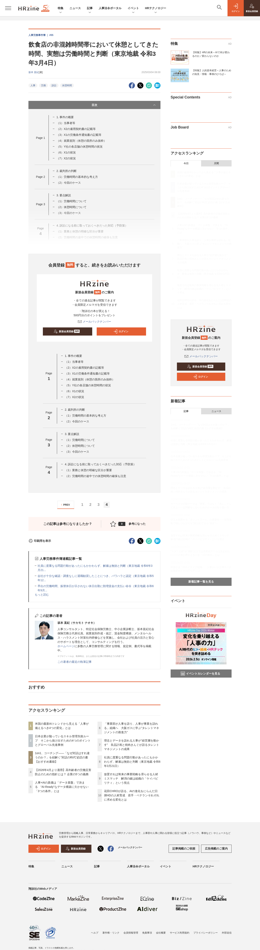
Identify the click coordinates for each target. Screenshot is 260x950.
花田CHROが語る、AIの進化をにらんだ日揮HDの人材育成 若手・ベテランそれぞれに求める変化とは (131, 795)
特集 (60, 8)
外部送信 (227, 932)
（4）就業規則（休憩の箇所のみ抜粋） (81, 140)
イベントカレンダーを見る (200, 673)
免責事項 (147, 932)
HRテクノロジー (155, 8)
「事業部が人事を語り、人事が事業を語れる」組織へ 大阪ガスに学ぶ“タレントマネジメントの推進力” (131, 728)
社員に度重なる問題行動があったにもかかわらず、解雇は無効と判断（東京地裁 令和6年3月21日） (132, 762)
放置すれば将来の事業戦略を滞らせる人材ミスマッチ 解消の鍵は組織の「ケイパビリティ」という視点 (131, 778)
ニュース (75, 8)
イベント (133, 8)
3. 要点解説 (63, 195)
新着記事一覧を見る (201, 581)
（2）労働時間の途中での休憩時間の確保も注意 (95, 476)
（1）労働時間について (71, 201)
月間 (216, 163)
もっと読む (42, 594)
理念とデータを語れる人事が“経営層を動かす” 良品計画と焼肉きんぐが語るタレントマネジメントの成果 (131, 745)
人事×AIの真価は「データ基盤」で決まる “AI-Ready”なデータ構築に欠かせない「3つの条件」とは (62, 787)
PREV (65, 504)
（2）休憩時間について (71, 207)
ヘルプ (94, 932)
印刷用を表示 (39, 540)
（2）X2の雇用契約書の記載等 (76, 129)
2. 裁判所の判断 (66, 171)
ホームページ (66, 646)
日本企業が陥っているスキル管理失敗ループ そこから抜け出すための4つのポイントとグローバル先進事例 (63, 740)
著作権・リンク (110, 932)
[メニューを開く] (8, 8)
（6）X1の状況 (66, 152)
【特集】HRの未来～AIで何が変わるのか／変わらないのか (211, 54)
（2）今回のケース (68, 182)
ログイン (120, 331)
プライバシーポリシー (205, 932)
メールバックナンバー (94, 321)
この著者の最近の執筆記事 (74, 661)
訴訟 (54, 85)
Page (40, 137)
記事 (90, 8)
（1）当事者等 (65, 123)
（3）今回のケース (77, 451)
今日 (186, 163)
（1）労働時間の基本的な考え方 (77, 176)
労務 (43, 85)
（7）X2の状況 (66, 158)
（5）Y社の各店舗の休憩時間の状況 (79, 146)
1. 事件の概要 (65, 117)
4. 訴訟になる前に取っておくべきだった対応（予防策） (100, 464)
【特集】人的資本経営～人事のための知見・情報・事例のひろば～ (211, 72)
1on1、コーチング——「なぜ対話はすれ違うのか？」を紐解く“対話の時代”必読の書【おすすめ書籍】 (62, 757)
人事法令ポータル (110, 8)
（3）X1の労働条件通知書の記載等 (78, 134)
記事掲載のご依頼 (183, 848)
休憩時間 (67, 85)
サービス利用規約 (179, 932)
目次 (124, 105)
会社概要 (161, 932)
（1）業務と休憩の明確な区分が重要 (88, 470)
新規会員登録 (67, 331)
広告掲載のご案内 (216, 848)
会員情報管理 (131, 932)
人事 (32, 85)
